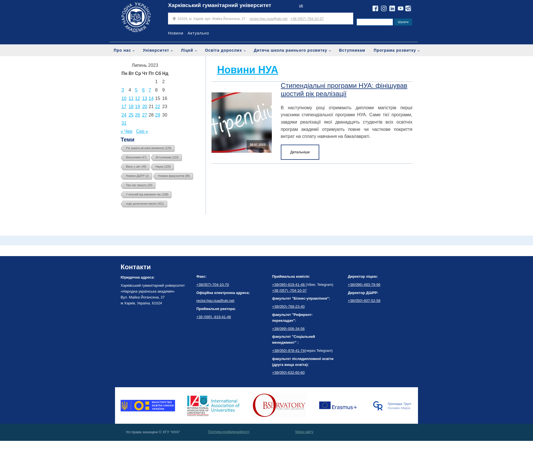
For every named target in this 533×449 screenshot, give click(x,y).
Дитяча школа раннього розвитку (290, 50)
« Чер (126, 131)
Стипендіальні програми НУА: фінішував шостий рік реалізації (344, 89)
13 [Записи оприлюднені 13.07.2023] (144, 98)
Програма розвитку (395, 50)
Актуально (198, 33)
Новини (175, 33)
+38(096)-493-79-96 (364, 284)
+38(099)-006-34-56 (288, 329)
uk (301, 5)
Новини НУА (247, 70)
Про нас (122, 50)
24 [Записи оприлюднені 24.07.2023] (124, 115)
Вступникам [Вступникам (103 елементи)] (167, 157)
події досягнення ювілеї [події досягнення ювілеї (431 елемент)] (145, 203)
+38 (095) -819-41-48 (213, 317)
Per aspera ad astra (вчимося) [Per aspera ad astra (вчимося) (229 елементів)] (148, 148)
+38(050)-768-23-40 (288, 306)
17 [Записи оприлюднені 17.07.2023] (124, 106)
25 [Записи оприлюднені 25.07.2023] (131, 115)
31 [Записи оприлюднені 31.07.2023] (124, 123)
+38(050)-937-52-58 (364, 300)
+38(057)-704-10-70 (212, 284)
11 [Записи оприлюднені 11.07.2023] (131, 98)
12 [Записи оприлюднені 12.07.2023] (137, 98)
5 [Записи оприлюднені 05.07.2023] (136, 90)
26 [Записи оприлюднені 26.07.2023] (137, 115)
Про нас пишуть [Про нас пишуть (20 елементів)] (139, 185)
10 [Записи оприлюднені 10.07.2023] (124, 98)
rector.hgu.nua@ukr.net (269, 19)
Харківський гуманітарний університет (219, 5)
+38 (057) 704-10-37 (307, 19)
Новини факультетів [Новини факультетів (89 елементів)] (174, 175)
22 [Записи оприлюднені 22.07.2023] (157, 106)
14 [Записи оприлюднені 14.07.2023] (151, 98)
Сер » (142, 131)
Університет (156, 50)
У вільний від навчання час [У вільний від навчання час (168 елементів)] (147, 194)
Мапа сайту (304, 432)
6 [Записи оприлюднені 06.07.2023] (143, 90)
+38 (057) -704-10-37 (289, 290)
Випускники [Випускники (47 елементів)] (136, 157)
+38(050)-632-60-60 (288, 372)
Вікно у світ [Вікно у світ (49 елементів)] (136, 166)
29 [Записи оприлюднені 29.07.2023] (157, 115)
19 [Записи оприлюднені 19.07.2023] (137, 106)
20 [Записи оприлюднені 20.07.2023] (144, 106)
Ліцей (187, 50)
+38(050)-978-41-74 (288, 350)
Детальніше (300, 152)
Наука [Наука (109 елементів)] (163, 166)
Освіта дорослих (223, 50)
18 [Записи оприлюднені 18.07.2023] (131, 106)
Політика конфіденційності (228, 432)
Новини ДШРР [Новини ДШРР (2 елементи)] (137, 175)
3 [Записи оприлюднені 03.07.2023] (122, 90)
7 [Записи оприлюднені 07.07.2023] (150, 90)
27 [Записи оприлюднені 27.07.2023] (144, 115)
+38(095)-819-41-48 (289, 284)
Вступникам (352, 50)
